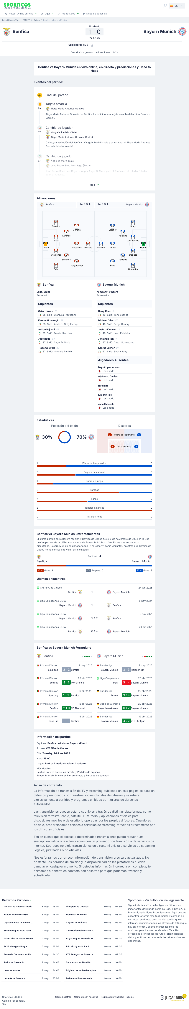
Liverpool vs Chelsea (77, 906)
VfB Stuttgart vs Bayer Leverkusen (82, 954)
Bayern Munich (142, 561)
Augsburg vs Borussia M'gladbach (82, 938)
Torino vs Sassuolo (14, 962)
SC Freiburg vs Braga (15, 946)
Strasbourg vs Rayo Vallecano (20, 930)
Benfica (42, 561)
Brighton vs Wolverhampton (81, 970)
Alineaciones (103, 52)
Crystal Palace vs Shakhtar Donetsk (20, 922)
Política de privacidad (112, 996)
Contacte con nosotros (86, 996)
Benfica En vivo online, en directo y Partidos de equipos (68, 772)
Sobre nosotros (63, 996)
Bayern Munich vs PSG (16, 914)
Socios (130, 996)
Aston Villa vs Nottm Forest (18, 938)
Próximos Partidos (17, 900)
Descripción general (82, 52)
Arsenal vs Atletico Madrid (18, 906)
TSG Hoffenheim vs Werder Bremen (82, 930)
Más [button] (94, 184)
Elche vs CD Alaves (76, 914)
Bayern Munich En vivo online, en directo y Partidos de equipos (73, 775)
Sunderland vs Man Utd (78, 962)
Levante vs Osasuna (14, 978)
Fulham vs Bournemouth (79, 978)
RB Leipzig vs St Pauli (77, 946)
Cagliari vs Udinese (76, 922)
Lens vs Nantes (12, 970)
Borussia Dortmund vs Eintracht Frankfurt (20, 954)
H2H (116, 52)
